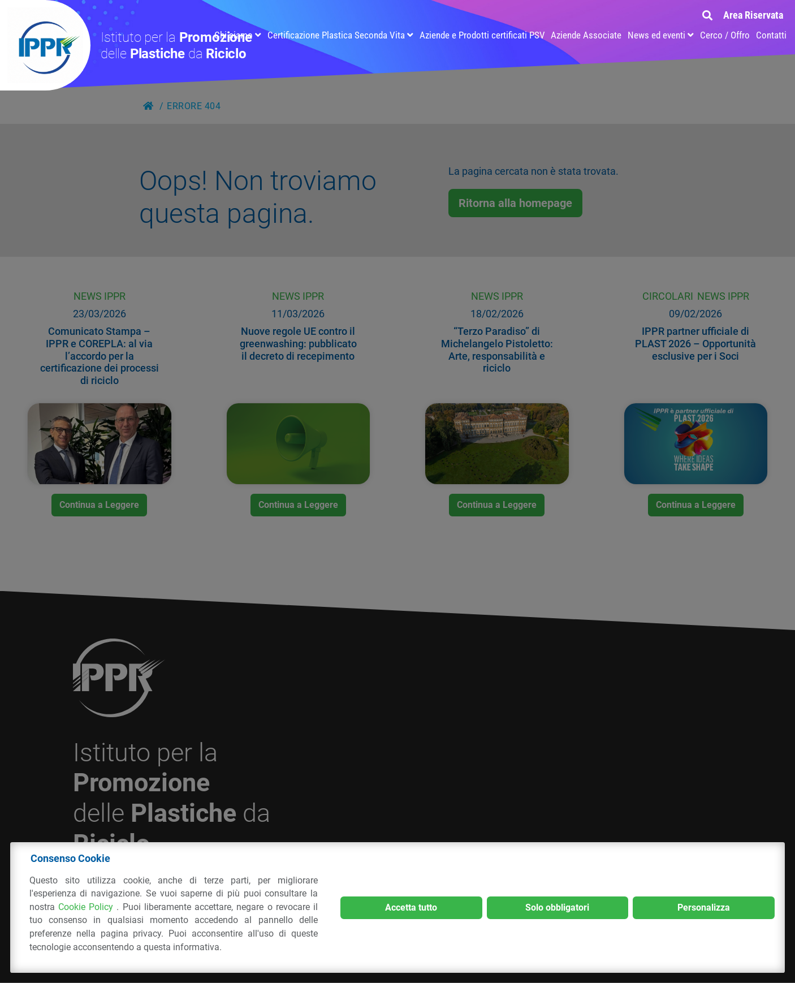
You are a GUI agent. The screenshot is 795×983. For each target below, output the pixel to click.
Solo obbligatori (557, 907)
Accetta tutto (411, 907)
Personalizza (703, 907)
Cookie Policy (87, 907)
